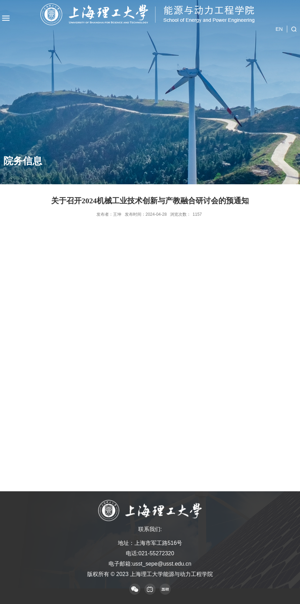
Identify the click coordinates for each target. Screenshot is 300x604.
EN (279, 29)
